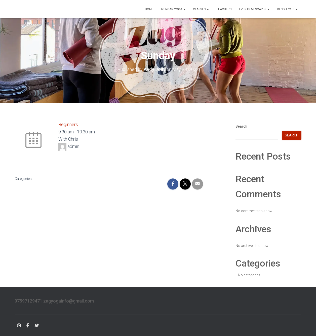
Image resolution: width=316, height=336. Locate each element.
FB (27, 325)
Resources (287, 9)
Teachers (223, 9)
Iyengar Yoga (173, 9)
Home (149, 9)
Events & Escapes (254, 9)
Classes (201, 9)
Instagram (19, 325)
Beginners (68, 124)
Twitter (36, 325)
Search (241, 126)
